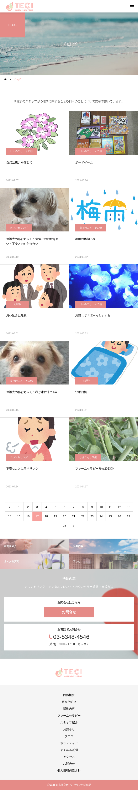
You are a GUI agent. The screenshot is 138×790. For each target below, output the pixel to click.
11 (110, 507)
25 (110, 516)
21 (73, 516)
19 (55, 516)
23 (92, 516)
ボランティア (69, 743)
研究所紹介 (69, 701)
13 (128, 507)
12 (119, 507)
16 (28, 516)
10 (101, 507)
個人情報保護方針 (69, 770)
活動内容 (69, 708)
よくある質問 (69, 750)
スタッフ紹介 (69, 722)
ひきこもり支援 (88, 457)
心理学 (17, 304)
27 (128, 516)
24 (101, 516)
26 (119, 516)
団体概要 (69, 695)
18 (46, 516)
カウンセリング (19, 227)
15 (19, 516)
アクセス (69, 756)
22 (83, 516)
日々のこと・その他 (21, 151)
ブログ (69, 736)
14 (9, 516)
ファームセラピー (69, 715)
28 (64, 525)
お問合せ (69, 612)
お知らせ (69, 729)
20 (64, 516)
